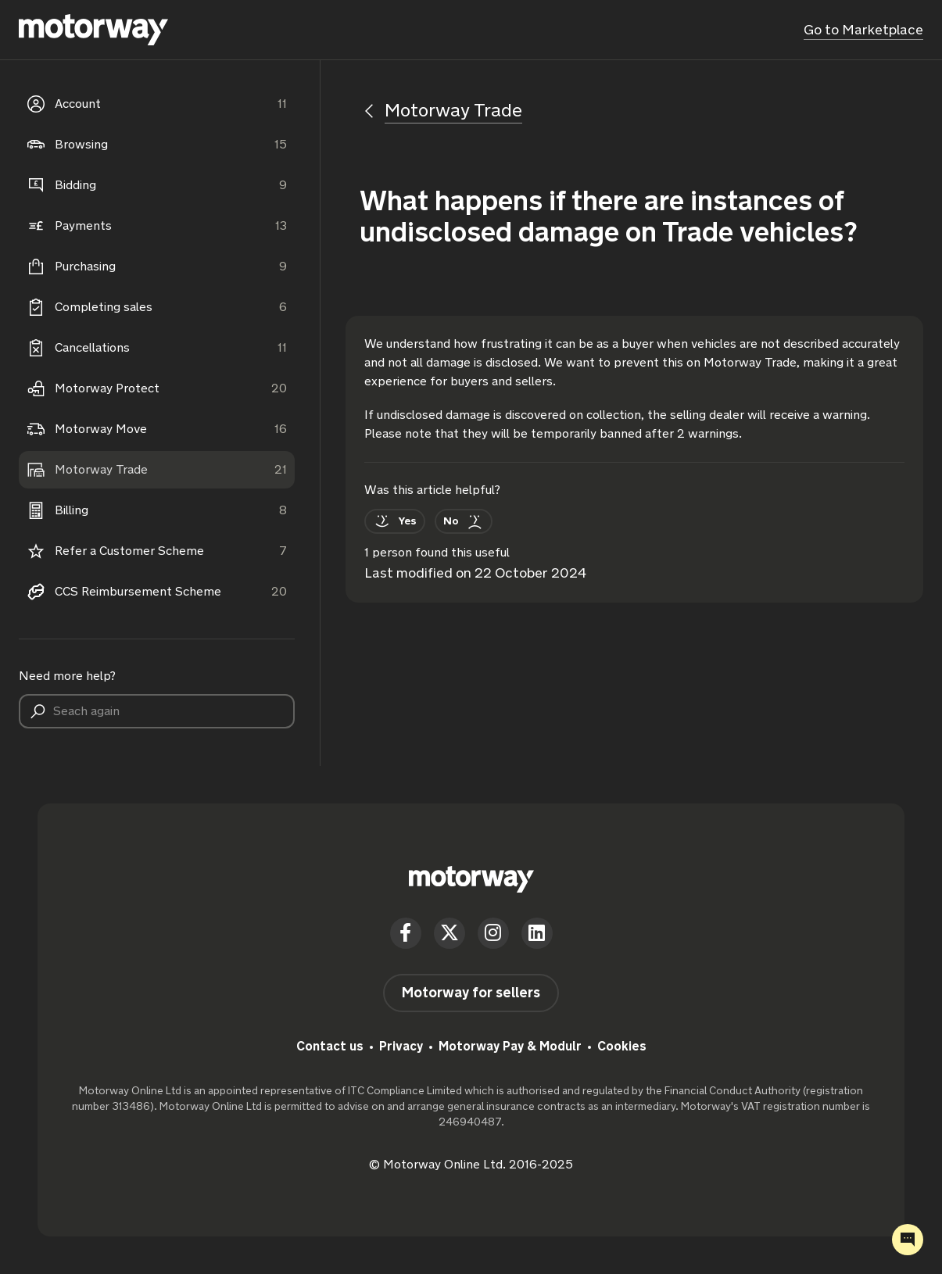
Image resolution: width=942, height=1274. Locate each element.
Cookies (622, 1046)
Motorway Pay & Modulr (510, 1046)
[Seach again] (157, 711)
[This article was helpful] (394, 521)
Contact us (330, 1046)
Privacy (401, 1046)
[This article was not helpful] (463, 521)
